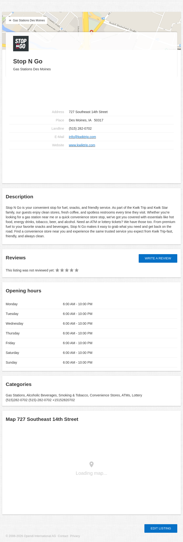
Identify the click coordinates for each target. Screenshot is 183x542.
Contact (63, 536)
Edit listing (161, 528)
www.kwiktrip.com (82, 145)
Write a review (158, 258)
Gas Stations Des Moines (26, 20)
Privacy (75, 536)
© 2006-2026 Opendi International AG (31, 536)
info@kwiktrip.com (82, 137)
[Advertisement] (91, 164)
